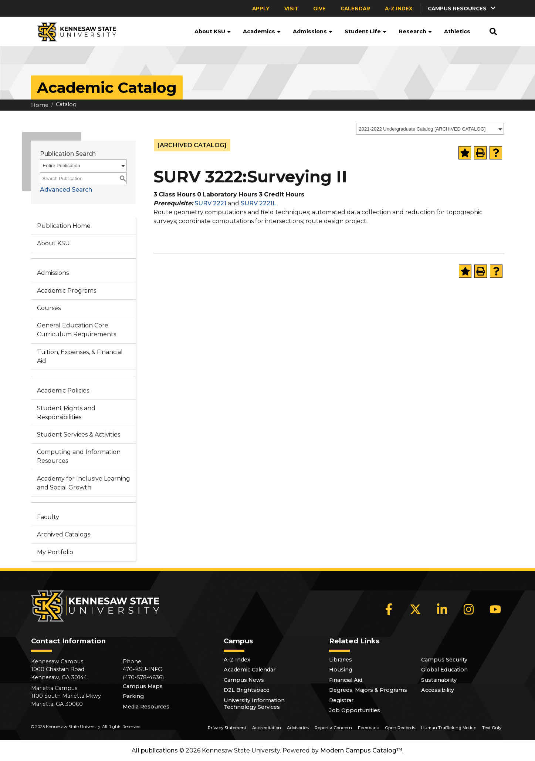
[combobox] (430, 129)
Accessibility (437, 690)
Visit (291, 8)
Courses (49, 308)
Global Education (444, 669)
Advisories (298, 727)
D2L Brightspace (247, 690)
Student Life (366, 31)
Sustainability (439, 680)
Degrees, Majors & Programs (368, 690)
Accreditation (266, 727)
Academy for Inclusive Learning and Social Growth (83, 483)
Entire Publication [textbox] (61, 165)
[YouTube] (495, 609)
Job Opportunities (354, 710)
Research (415, 31)
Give (319, 8)
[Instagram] (469, 609)
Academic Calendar (249, 669)
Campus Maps (143, 686)
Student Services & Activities (78, 434)
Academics (262, 31)
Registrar (341, 700)
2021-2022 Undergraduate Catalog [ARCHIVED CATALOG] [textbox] (422, 129)
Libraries (340, 659)
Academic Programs (66, 290)
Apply (261, 8)
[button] (462, 8)
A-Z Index (399, 8)
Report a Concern (333, 727)
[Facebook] (389, 609)
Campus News (244, 680)
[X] (415, 609)
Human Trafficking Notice (448, 727)
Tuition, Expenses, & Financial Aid (80, 356)
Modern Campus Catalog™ (361, 750)
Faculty (48, 517)
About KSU (212, 31)
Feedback (368, 727)
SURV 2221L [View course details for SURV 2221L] (258, 203)
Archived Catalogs (63, 534)
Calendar (355, 8)
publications (159, 750)
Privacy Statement (227, 727)
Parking (133, 696)
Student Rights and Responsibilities (66, 413)
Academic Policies (63, 390)
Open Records (400, 727)
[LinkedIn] (442, 609)
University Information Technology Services (254, 703)
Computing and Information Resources (79, 456)
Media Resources (146, 706)
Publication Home (64, 225)
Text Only (491, 727)
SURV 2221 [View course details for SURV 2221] (210, 203)
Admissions (313, 31)
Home (39, 105)
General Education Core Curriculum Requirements (76, 330)
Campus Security (444, 659)
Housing (340, 669)
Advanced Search (66, 189)
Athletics (457, 31)
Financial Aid (345, 680)
